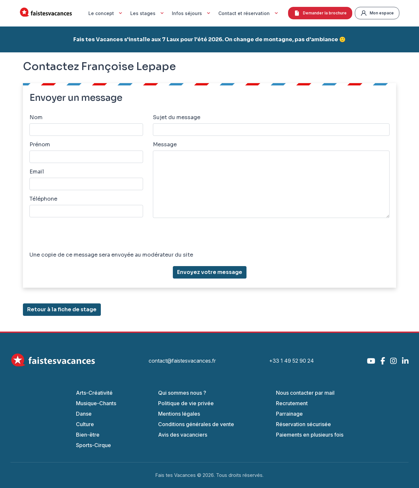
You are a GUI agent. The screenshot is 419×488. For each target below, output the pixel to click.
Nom (36, 117)
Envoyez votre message (209, 272)
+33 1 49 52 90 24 (291, 360)
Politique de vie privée (186, 403)
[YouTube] (371, 360)
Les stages (147, 13)
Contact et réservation (249, 13)
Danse (84, 413)
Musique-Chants (96, 403)
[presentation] (79, 236)
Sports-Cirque (93, 445)
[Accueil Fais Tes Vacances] (46, 13)
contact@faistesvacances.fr (182, 360)
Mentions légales (179, 413)
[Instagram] (393, 360)
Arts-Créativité (94, 392)
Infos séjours (192, 13)
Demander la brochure (320, 13)
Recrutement (292, 403)
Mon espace (377, 13)
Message (165, 144)
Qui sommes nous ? (182, 392)
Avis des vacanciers (182, 434)
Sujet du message (176, 117)
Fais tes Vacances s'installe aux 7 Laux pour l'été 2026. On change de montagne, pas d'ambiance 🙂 (209, 39)
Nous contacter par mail (305, 392)
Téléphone (43, 198)
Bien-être (88, 434)
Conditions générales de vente (196, 424)
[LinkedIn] (405, 360)
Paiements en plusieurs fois (309, 434)
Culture (85, 424)
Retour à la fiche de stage (62, 309)
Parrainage (289, 413)
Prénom (39, 144)
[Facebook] (382, 360)
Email (36, 171)
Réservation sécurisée (303, 424)
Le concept (106, 13)
